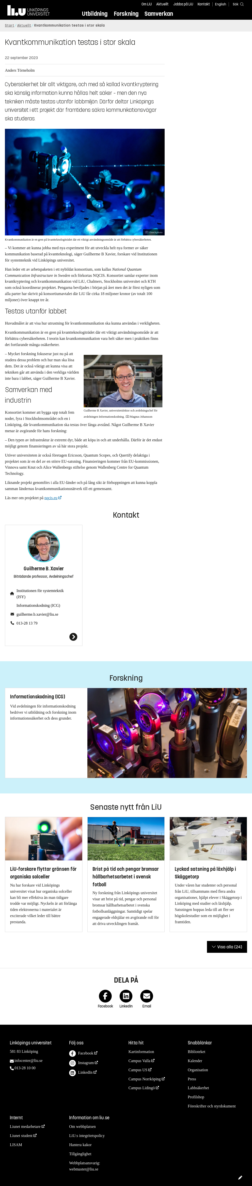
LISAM (16, 1145)
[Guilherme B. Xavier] (43, 637)
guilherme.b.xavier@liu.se (37, 614)
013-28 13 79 (26, 623)
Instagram (81, 1063)
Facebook (81, 1053)
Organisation (198, 1070)
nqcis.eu (50, 498)
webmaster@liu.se (83, 1169)
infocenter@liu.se (29, 1060)
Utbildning (95, 13)
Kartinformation (141, 1052)
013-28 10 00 (25, 1068)
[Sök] (237, 4)
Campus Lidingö (141, 1088)
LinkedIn (81, 1073)
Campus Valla (139, 1061)
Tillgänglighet (80, 1154)
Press (192, 1079)
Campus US (137, 1070)
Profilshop (196, 1097)
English (220, 4)
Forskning (126, 13)
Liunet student (21, 1136)
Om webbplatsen (82, 1126)
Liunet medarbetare (25, 1126)
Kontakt (204, 4)
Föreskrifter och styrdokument (212, 1106)
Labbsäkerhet (198, 1088)
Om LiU (147, 4)
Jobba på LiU (183, 4)
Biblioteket (196, 1052)
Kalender (195, 1061)
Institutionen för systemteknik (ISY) (40, 594)
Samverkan (158, 13)
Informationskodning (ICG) (38, 605)
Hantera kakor (80, 1145)
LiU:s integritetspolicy (87, 1136)
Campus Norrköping (144, 1079)
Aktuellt (162, 4)
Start (9, 25)
